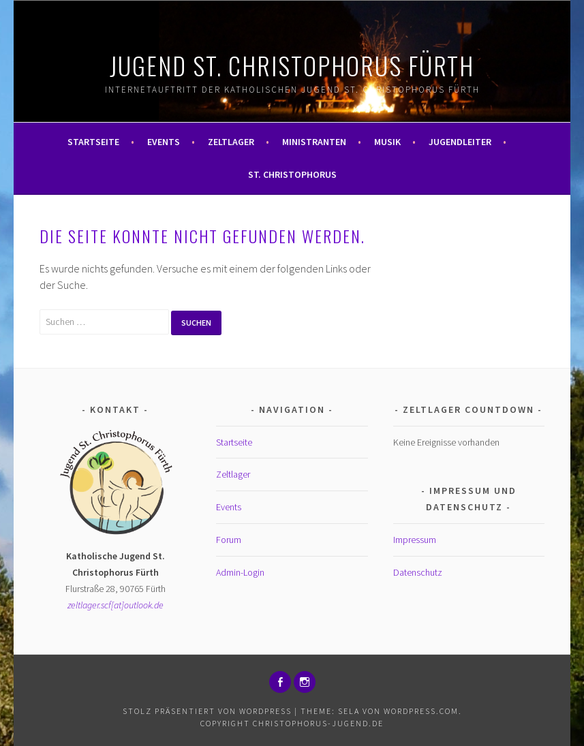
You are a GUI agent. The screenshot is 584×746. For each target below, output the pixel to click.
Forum (228, 539)
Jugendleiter (460, 142)
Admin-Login (240, 572)
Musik (387, 142)
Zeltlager (231, 142)
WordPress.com (421, 711)
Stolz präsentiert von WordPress (207, 711)
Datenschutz (417, 572)
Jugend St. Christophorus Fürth (292, 65)
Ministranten (314, 142)
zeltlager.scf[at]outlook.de (115, 605)
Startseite (93, 142)
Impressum (414, 539)
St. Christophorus (292, 174)
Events (163, 142)
